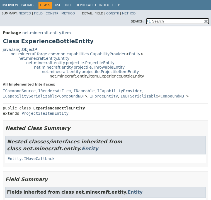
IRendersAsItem (54, 91)
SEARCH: (137, 21)
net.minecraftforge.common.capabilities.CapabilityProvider (68, 54)
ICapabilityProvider (119, 91)
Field (38, 13)
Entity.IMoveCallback (31, 158)
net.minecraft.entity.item (46, 33)
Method (68, 13)
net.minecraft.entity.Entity (43, 58)
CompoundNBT (72, 96)
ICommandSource (19, 91)
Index (104, 5)
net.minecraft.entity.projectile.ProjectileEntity (70, 63)
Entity (134, 54)
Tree (68, 5)
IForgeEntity (104, 96)
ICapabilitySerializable (30, 96)
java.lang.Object (19, 49)
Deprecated (86, 5)
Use (58, 5)
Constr (52, 13)
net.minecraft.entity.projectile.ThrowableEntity (79, 67)
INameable (84, 91)
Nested (25, 13)
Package (28, 5)
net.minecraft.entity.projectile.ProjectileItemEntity (90, 71)
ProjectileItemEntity (45, 113)
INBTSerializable (139, 96)
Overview (10, 5)
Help (116, 5)
